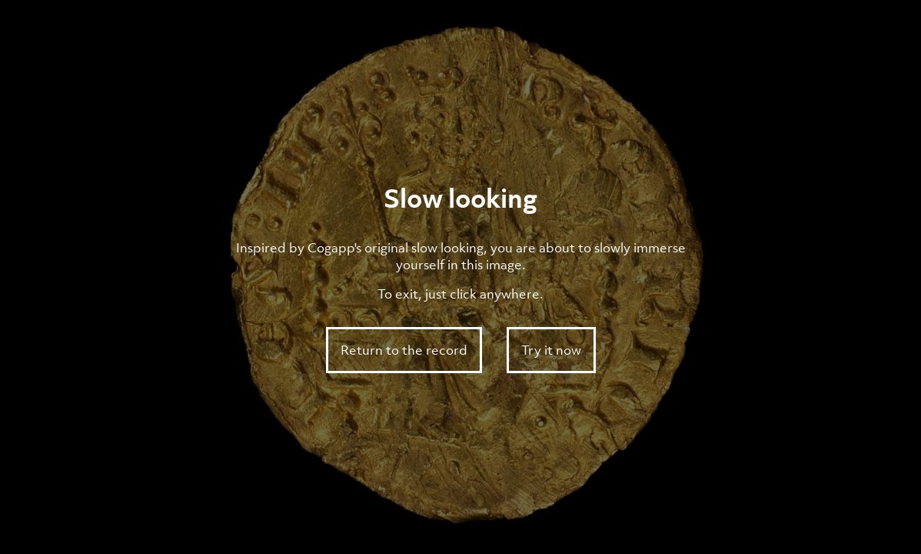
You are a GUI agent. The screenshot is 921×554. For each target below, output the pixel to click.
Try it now (551, 350)
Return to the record (404, 350)
